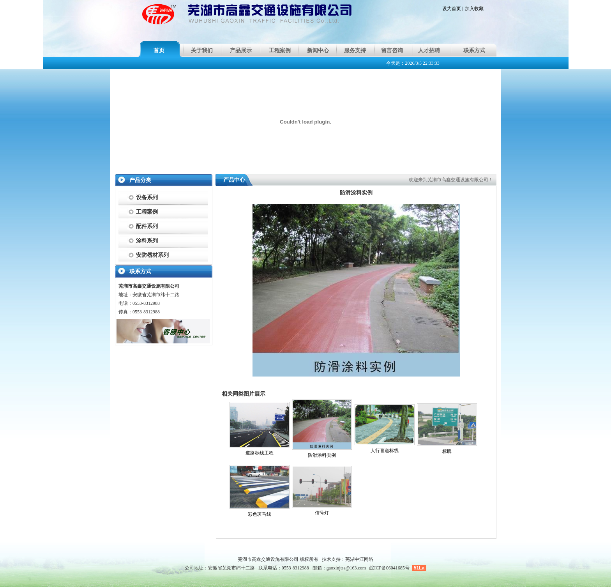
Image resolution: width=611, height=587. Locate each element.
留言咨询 (392, 50)
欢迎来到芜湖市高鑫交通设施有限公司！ (451, 179)
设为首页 (451, 8)
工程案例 (280, 50)
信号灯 (322, 513)
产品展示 (241, 50)
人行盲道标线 (385, 450)
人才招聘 (429, 50)
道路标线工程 (259, 453)
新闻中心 (318, 50)
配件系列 (147, 226)
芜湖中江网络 (359, 559)
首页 (159, 50)
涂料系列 (147, 241)
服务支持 (355, 50)
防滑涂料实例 (322, 455)
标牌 (447, 451)
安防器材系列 (152, 255)
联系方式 (474, 50)
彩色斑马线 (259, 514)
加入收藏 (474, 8)
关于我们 (202, 50)
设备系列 (147, 197)
